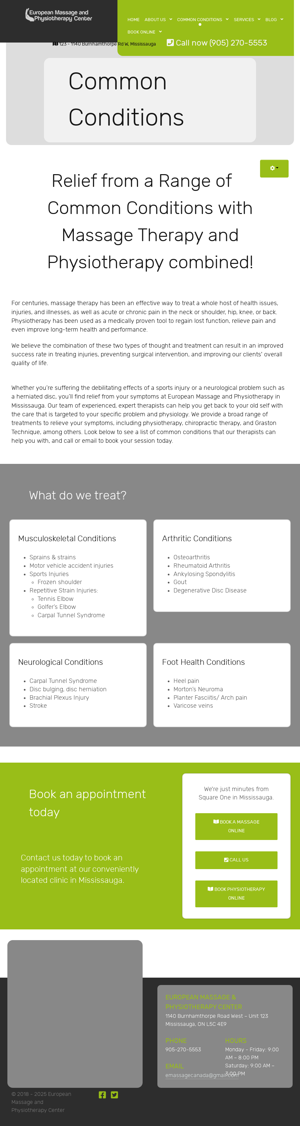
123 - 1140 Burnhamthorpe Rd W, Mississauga (104, 44)
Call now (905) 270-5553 (217, 43)
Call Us (236, 860)
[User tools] (274, 169)
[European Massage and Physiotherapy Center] (58, 17)
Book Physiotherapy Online (236, 894)
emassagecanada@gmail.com (202, 1075)
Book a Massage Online (236, 826)
